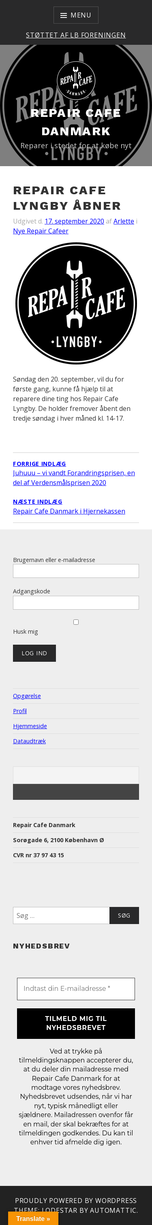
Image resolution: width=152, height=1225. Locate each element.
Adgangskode (31, 591)
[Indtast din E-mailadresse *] (76, 989)
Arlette (123, 221)
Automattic (113, 1210)
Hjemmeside (30, 726)
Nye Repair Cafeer (41, 230)
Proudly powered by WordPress (76, 1200)
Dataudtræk (29, 741)
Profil (20, 711)
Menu (81, 15)
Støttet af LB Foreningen (76, 35)
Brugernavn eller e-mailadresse (54, 560)
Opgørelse (27, 696)
